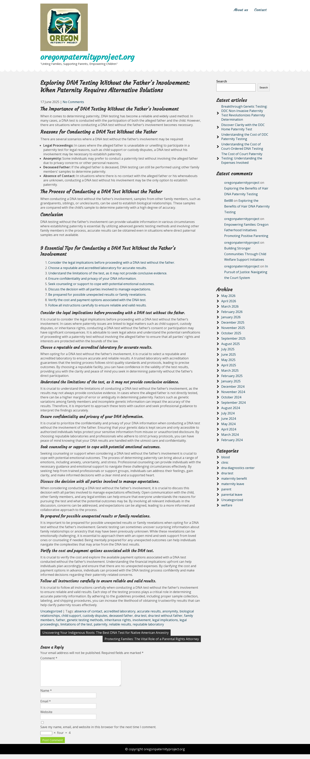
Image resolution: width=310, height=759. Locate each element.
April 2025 (228, 365)
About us (241, 10)
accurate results (149, 611)
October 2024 (231, 397)
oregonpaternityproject (241, 182)
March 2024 (230, 434)
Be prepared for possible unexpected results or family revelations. (97, 294)
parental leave (231, 494)
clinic (224, 462)
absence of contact (88, 611)
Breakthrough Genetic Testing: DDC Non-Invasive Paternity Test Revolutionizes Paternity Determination (244, 113)
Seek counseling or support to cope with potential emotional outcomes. (101, 284)
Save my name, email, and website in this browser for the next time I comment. (98, 732)
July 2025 (227, 349)
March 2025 (230, 370)
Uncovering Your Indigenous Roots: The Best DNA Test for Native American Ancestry (105, 632)
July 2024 (227, 413)
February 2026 (232, 312)
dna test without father (165, 615)
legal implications (165, 620)
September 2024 (233, 402)
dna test (140, 615)
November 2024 (233, 392)
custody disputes (95, 615)
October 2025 (231, 333)
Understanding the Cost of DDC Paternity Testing (244, 136)
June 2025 (228, 354)
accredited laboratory (119, 611)
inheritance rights (117, 620)
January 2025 (231, 381)
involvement (141, 620)
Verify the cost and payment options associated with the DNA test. (97, 300)
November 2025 (233, 328)
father (60, 620)
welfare (226, 505)
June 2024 (228, 418)
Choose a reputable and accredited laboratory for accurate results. (97, 268)
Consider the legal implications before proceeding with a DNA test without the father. (111, 262)
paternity (100, 624)
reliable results (120, 624)
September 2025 (233, 338)
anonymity (170, 611)
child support (71, 615)
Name (46, 695)
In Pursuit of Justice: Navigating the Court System (246, 272)
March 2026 (230, 306)
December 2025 (232, 322)
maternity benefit (234, 478)
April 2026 (228, 301)
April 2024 (228, 429)
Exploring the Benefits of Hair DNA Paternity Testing (247, 206)
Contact (260, 10)
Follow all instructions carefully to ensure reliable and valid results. (97, 305)
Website (46, 716)
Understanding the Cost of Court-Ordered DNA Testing (242, 146)
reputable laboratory (148, 624)
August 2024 (230, 408)
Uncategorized (51, 611)
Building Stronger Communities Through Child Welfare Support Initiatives (245, 254)
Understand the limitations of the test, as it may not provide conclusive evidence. (107, 273)
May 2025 (228, 360)
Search (221, 81)
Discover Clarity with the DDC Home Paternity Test (243, 127)
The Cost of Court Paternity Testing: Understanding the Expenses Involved (241, 158)
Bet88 (228, 200)
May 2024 (228, 424)
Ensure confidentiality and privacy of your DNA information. (92, 278)
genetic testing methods (85, 620)
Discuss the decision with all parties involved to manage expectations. (99, 289)
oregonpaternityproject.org (87, 57)
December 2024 (232, 386)
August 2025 (230, 344)
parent (226, 489)
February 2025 (232, 376)
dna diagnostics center (238, 468)
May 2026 (228, 296)
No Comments (73, 102)
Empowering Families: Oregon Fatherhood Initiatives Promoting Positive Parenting (246, 230)
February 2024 (232, 440)
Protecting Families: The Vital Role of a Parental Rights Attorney (152, 639)
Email (45, 706)
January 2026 (231, 317)
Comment (48, 658)
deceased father (121, 615)
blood (225, 457)
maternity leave (232, 484)
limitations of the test (76, 624)
